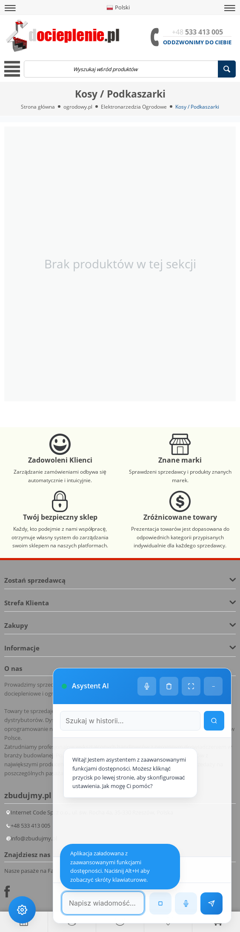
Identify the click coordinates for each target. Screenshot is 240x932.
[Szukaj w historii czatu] (130, 721)
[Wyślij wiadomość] (211, 903)
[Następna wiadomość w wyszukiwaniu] (157, 869)
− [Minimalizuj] (213, 686)
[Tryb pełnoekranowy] (191, 686)
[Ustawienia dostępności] (22, 909)
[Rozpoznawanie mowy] (186, 903)
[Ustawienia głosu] (146, 686)
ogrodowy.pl (77, 106)
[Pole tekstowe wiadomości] (103, 903)
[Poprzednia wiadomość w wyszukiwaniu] (127, 869)
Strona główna (38, 106)
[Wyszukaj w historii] (214, 721)
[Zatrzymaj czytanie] (160, 903)
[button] (10, 8)
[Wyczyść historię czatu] (169, 686)
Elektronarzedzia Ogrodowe (134, 106)
